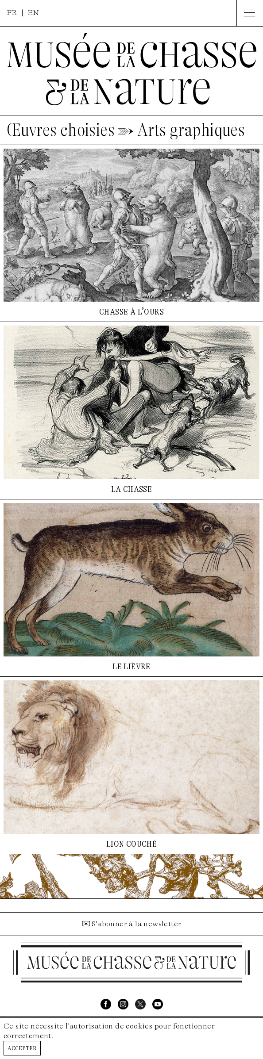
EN (33, 12)
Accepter (22, 1048)
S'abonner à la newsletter (136, 924)
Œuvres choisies (61, 130)
